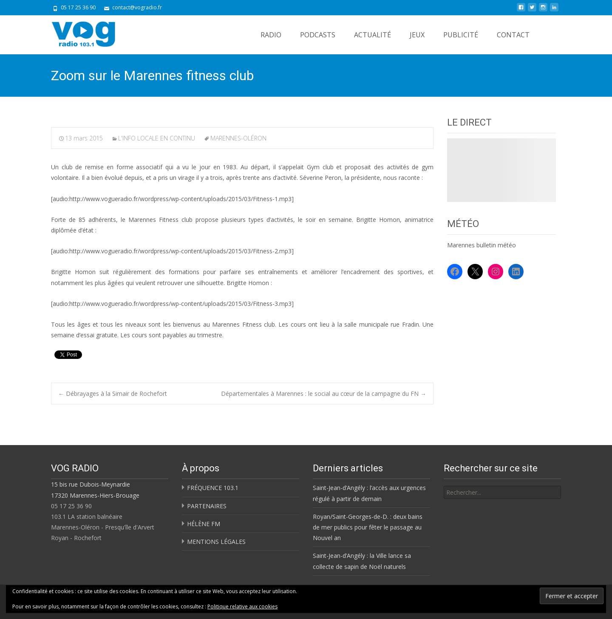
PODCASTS (317, 34)
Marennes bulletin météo (481, 245)
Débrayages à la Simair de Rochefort (112, 393)
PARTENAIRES (207, 506)
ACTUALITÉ (372, 34)
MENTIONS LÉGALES (216, 542)
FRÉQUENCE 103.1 (212, 488)
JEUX (417, 34)
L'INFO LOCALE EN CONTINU (156, 138)
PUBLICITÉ (460, 34)
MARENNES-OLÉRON (238, 138)
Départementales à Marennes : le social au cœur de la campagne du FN (323, 393)
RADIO (271, 34)
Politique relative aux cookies (242, 606)
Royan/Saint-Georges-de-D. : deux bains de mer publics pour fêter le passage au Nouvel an (367, 527)
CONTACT (513, 34)
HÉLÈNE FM (203, 524)
